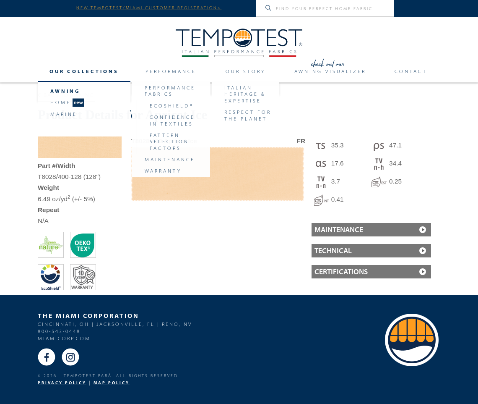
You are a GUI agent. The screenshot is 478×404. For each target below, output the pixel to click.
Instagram (70, 357)
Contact (411, 71)
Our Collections (84, 71)
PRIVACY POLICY (62, 382)
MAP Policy (112, 382)
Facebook (46, 357)
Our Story (245, 71)
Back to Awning (66, 95)
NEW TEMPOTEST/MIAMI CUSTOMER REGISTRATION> (148, 7)
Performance (170, 71)
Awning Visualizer (330, 71)
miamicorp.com (64, 338)
